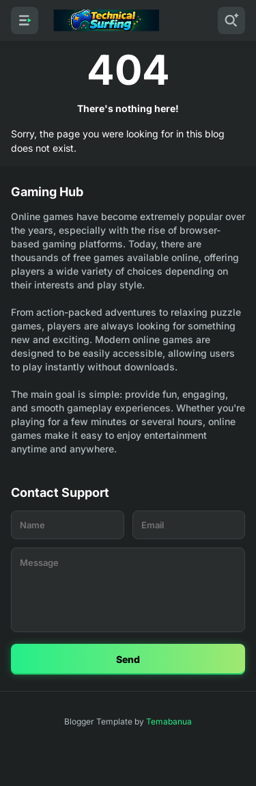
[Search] (231, 20)
